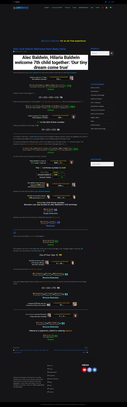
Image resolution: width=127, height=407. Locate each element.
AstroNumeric (95, 91)
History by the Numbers (98, 110)
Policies (51, 392)
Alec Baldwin (33, 72)
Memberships (83, 7)
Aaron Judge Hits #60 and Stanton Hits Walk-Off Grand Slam (30, 351)
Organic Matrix (95, 117)
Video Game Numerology (98, 128)
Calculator (52, 375)
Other (92, 121)
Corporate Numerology (97, 95)
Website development (63, 404)
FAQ (92, 7)
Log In (111, 2)
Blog (74, 7)
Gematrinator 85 (50, 404)
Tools (67, 7)
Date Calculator (53, 378)
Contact (51, 388)
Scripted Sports (95, 125)
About (51, 369)
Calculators (56, 7)
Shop (97, 7)
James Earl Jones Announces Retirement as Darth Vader (71, 351)
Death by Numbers (96, 98)
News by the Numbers (97, 113)
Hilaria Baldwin (71, 72)
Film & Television (96, 102)
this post (37, 136)
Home (46, 7)
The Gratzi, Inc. (81, 404)
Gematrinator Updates (97, 106)
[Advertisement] (63, 23)
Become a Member (50, 41)
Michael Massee (44, 191)
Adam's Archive (95, 87)
